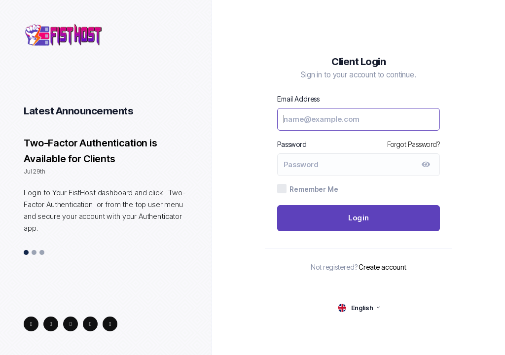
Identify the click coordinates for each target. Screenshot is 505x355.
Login (358, 217)
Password (292, 144)
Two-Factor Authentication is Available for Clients (90, 151)
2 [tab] (34, 253)
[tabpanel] (106, 191)
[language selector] (359, 308)
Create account (382, 267)
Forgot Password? (413, 144)
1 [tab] (26, 253)
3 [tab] (42, 253)
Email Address (298, 99)
